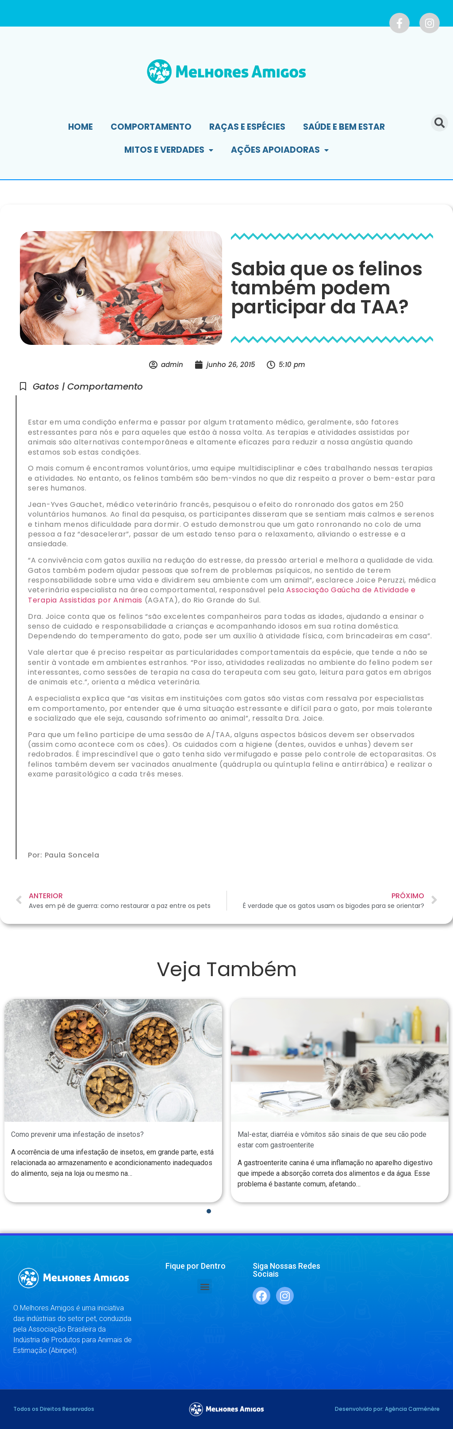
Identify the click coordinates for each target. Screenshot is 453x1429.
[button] (204, 1286)
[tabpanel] (113, 1101)
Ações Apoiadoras (280, 150)
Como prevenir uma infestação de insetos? (77, 1135)
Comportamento (151, 127)
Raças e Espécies (247, 127)
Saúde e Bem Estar (344, 127)
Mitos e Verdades (168, 150)
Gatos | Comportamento (88, 386)
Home (80, 127)
